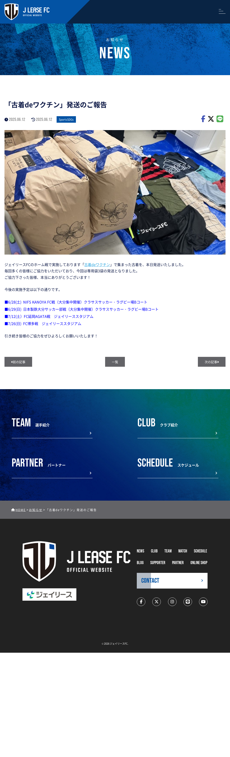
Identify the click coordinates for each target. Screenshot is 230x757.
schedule (200, 551)
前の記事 (18, 362)
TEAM (168, 551)
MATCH (182, 551)
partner (178, 562)
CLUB (154, 551)
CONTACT (150, 581)
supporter (157, 562)
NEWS (140, 551)
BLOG (140, 562)
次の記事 (212, 362)
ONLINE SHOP (198, 562)
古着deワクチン (97, 264)
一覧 (115, 362)
